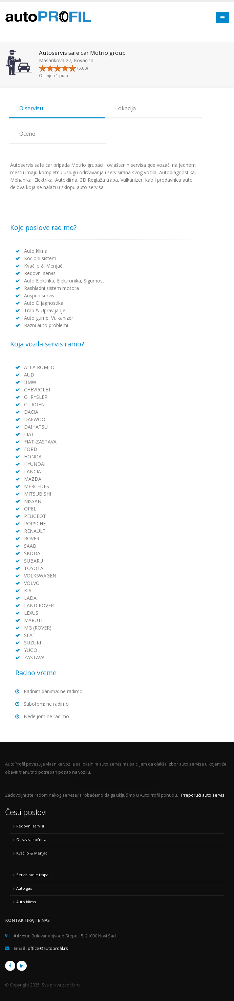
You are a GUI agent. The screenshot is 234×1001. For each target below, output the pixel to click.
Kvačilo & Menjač (31, 853)
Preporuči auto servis (203, 795)
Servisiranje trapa (32, 874)
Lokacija (125, 108)
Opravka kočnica (31, 839)
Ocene (27, 133)
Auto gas (24, 888)
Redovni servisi (30, 825)
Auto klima (26, 901)
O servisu (31, 108)
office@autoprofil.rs (48, 948)
